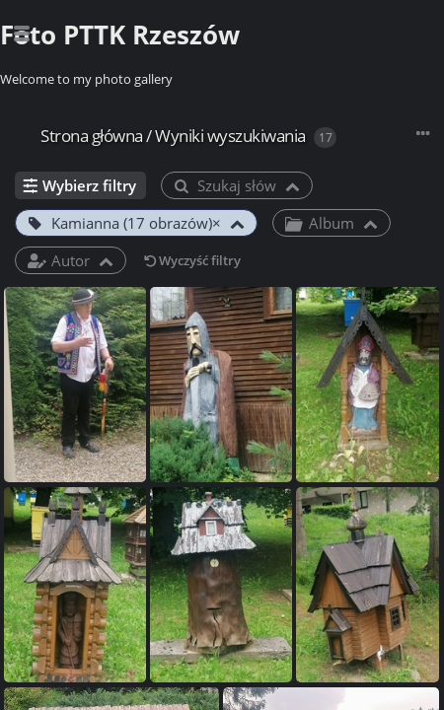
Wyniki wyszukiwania (230, 135)
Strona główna (91, 135)
